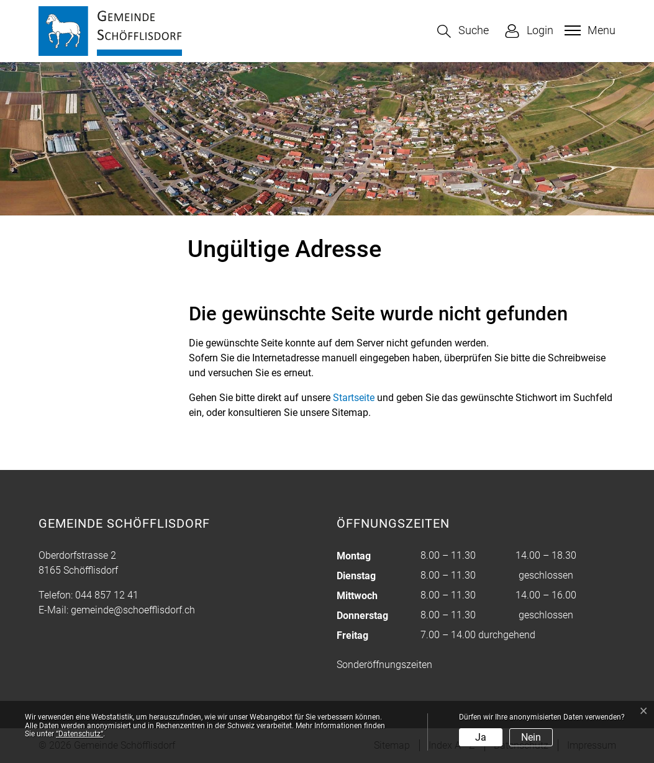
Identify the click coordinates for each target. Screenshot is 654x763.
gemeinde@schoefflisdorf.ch (133, 610)
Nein (531, 737)
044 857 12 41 (107, 595)
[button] (463, 31)
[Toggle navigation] (588, 30)
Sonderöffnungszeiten (384, 664)
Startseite (354, 398)
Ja (480, 737)
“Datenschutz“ (79, 733)
